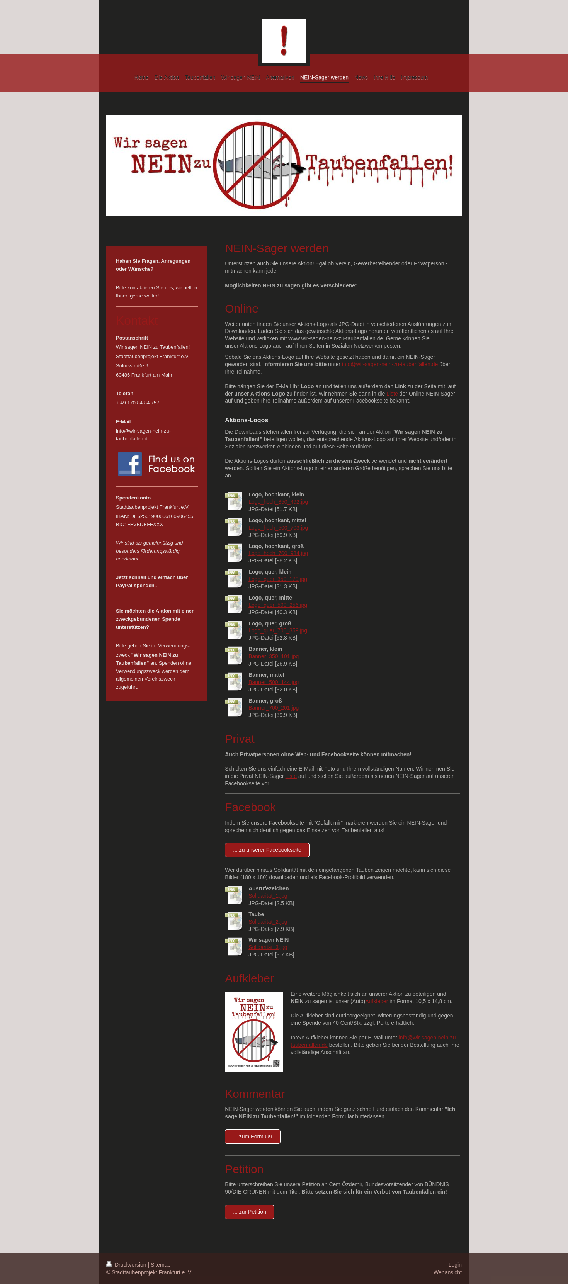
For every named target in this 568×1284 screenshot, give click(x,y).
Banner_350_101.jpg (273, 656)
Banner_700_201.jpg (273, 708)
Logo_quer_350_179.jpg (277, 579)
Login (455, 1265)
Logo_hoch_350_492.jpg (278, 502)
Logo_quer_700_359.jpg (277, 630)
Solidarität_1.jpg (267, 896)
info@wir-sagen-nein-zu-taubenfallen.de (390, 364)
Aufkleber (376, 1001)
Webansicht (448, 1272)
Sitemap (160, 1265)
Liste (392, 394)
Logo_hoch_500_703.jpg (278, 528)
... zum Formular (252, 1136)
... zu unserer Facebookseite (267, 850)
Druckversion (127, 1265)
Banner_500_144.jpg (273, 682)
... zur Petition (249, 1212)
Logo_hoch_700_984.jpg (278, 553)
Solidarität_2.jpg (267, 922)
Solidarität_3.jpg (267, 947)
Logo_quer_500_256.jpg (277, 605)
